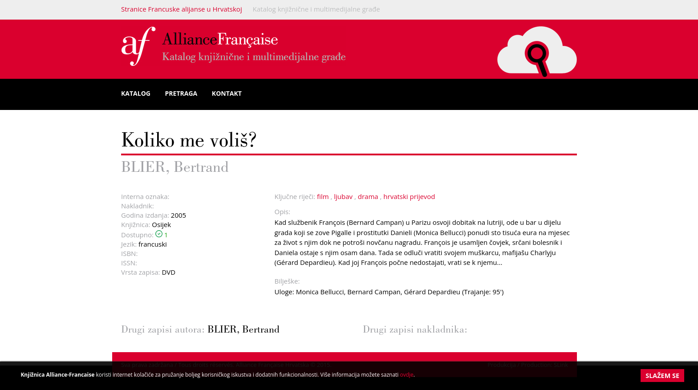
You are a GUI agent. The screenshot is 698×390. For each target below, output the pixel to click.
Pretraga (181, 93)
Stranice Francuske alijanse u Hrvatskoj (181, 8)
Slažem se (662, 375)
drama (368, 196)
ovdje (406, 374)
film (323, 196)
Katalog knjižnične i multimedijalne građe (316, 8)
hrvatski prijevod (409, 196)
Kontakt (227, 93)
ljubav (343, 196)
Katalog (135, 93)
